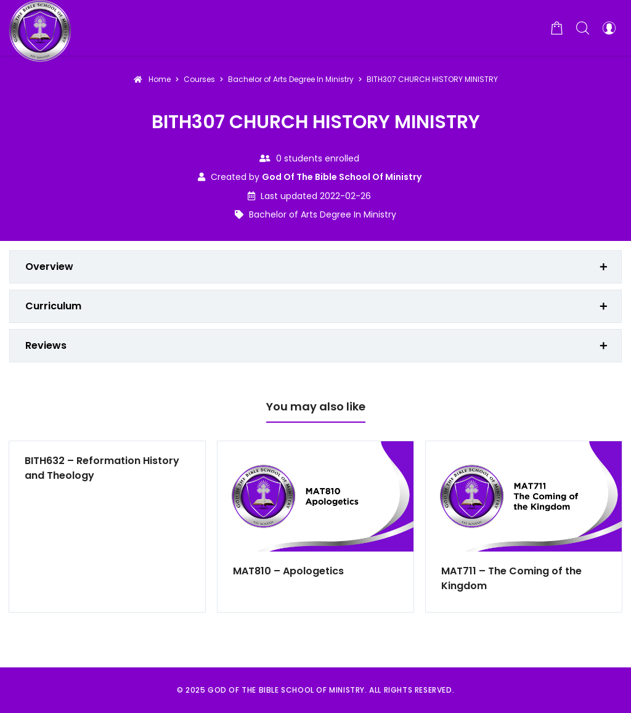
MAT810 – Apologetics (288, 571)
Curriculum (53, 306)
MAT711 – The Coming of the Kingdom (511, 578)
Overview (49, 266)
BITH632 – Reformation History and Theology (102, 468)
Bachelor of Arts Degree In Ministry (322, 214)
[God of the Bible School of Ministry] (40, 27)
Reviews (46, 345)
